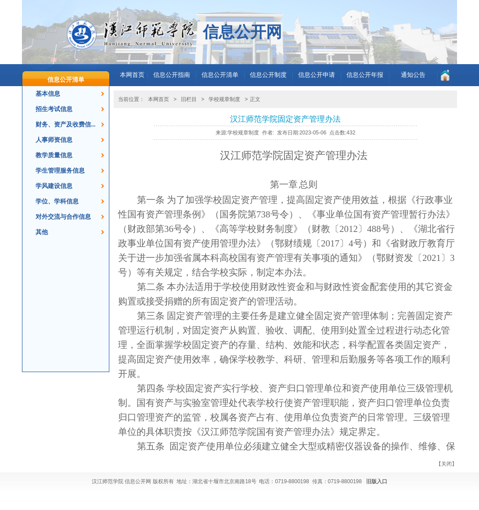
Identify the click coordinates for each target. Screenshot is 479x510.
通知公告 (413, 75)
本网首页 (132, 75)
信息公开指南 (171, 75)
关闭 (446, 464)
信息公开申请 (316, 75)
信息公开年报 (364, 75)
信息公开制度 (268, 75)
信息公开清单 (65, 79)
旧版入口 (376, 481)
